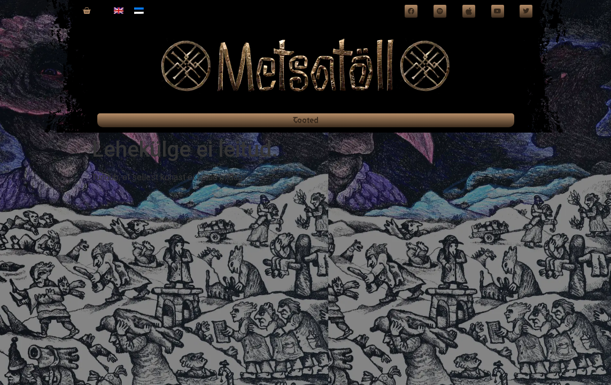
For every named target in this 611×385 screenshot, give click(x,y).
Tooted (306, 120)
